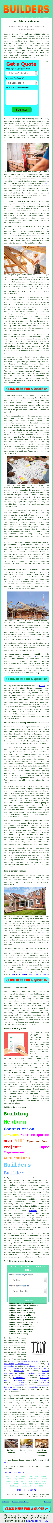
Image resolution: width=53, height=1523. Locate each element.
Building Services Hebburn (18, 1261)
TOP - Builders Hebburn (14, 1473)
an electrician (31, 1387)
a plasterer (32, 1366)
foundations (19, 1371)
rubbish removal (11, 1390)
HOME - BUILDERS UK (26, 1490)
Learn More (33, 1521)
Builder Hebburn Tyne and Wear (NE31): (22, 34)
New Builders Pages (20, 1502)
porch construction (12, 1368)
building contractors (38, 1194)
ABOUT (32, 17)
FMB (46, 184)
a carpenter (19, 1378)
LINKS (27, 17)
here (45, 1257)
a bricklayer (40, 1380)
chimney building (37, 1373)
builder (43, 1225)
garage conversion (29, 1361)
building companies (25, 1204)
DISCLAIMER (46, 17)
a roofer (42, 1375)
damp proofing (40, 1368)
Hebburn (42, 686)
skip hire (44, 1382)
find (37, 1233)
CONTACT (38, 17)
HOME (21, 17)
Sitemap (5, 1502)
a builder (16, 1357)
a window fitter (19, 1375)
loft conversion (20, 1382)
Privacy (47, 1502)
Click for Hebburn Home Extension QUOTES (30, 974)
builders (44, 1185)
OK (46, 1521)
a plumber (19, 1385)
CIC (36, 656)
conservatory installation (16, 1364)
